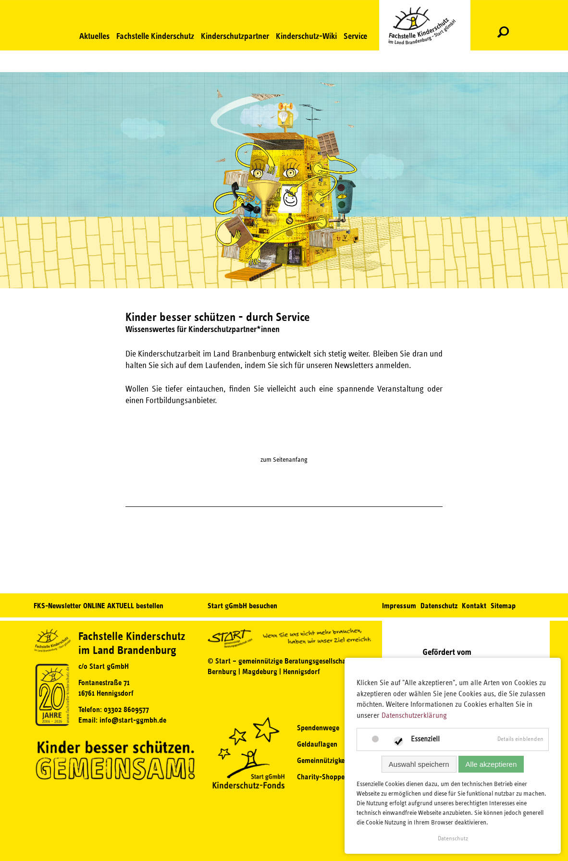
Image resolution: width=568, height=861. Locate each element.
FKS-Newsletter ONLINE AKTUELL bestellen (98, 606)
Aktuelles (94, 36)
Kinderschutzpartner (235, 36)
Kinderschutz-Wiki (306, 36)
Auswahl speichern (419, 764)
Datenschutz (438, 606)
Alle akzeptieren (491, 764)
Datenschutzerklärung (414, 715)
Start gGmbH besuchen (242, 606)
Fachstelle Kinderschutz (155, 36)
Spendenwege (318, 727)
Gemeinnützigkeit (323, 760)
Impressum (399, 606)
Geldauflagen (317, 744)
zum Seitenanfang (284, 459)
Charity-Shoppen (322, 776)
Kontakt (474, 606)
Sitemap (503, 606)
